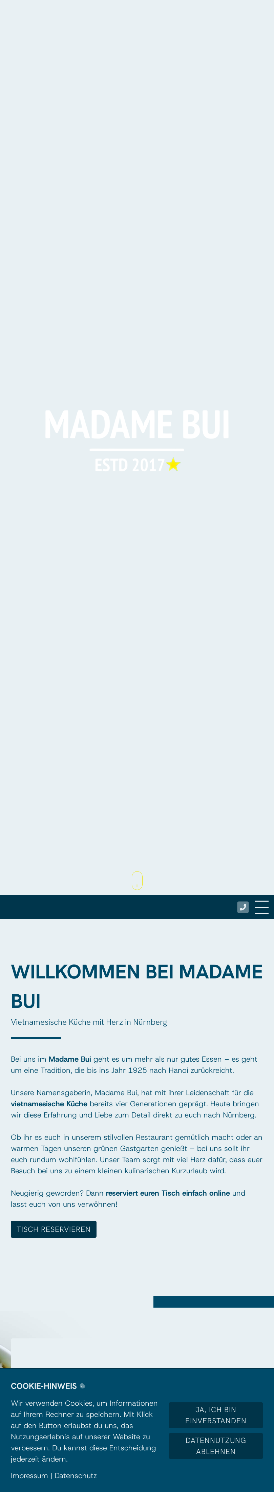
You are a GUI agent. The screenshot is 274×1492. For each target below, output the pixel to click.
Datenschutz (76, 1475)
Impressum (29, 1475)
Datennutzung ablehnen (216, 1446)
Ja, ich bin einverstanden (216, 1415)
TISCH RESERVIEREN (54, 1229)
